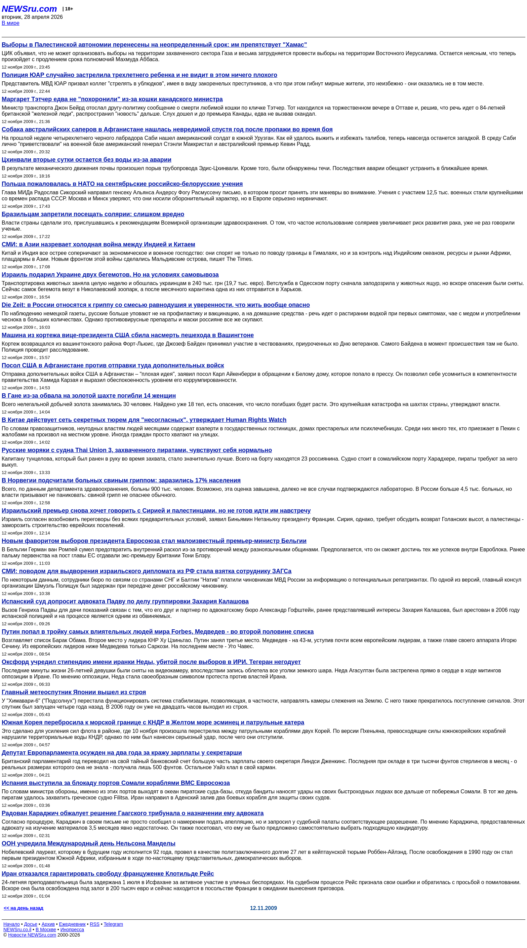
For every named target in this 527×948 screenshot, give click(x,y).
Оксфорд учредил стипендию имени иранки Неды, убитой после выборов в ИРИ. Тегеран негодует (151, 662)
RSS (94, 924)
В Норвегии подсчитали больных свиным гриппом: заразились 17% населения (121, 480)
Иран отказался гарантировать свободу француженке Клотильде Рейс (108, 873)
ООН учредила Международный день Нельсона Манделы (88, 843)
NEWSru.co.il (17, 929)
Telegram (113, 924)
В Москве (46, 929)
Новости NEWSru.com (32, 935)
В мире (10, 23)
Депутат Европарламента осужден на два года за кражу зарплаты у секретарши (122, 752)
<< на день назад (23, 908)
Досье (30, 924)
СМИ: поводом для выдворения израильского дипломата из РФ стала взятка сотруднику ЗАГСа (146, 571)
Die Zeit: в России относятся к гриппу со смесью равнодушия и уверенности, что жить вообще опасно (156, 305)
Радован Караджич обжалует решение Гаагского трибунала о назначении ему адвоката (133, 813)
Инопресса (72, 929)
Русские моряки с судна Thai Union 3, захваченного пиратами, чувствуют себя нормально (137, 450)
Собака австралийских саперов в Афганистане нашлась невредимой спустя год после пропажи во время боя (167, 129)
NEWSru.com (29, 9)
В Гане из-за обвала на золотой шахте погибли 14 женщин (89, 395)
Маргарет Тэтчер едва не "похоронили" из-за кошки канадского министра (112, 99)
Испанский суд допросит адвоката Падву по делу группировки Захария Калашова (125, 601)
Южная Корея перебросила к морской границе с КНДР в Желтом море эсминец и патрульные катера (153, 722)
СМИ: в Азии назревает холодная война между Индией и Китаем (98, 244)
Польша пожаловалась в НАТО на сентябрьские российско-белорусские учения (122, 184)
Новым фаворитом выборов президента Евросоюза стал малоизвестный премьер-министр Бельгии (154, 541)
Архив (48, 924)
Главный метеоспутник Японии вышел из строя (74, 692)
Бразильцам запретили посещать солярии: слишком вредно (93, 214)
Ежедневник (72, 924)
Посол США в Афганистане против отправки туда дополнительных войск (113, 365)
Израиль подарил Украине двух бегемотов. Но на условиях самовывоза (110, 274)
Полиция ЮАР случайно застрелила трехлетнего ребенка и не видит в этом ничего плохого (139, 75)
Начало (11, 924)
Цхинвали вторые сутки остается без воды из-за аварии (86, 159)
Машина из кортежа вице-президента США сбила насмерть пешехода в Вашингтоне (128, 335)
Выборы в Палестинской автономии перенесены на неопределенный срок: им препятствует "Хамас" (154, 44)
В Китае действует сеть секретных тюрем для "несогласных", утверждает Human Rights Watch (144, 420)
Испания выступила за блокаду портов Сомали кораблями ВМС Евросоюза (116, 783)
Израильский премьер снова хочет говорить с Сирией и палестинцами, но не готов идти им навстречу (156, 510)
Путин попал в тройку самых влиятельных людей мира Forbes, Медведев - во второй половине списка (158, 631)
